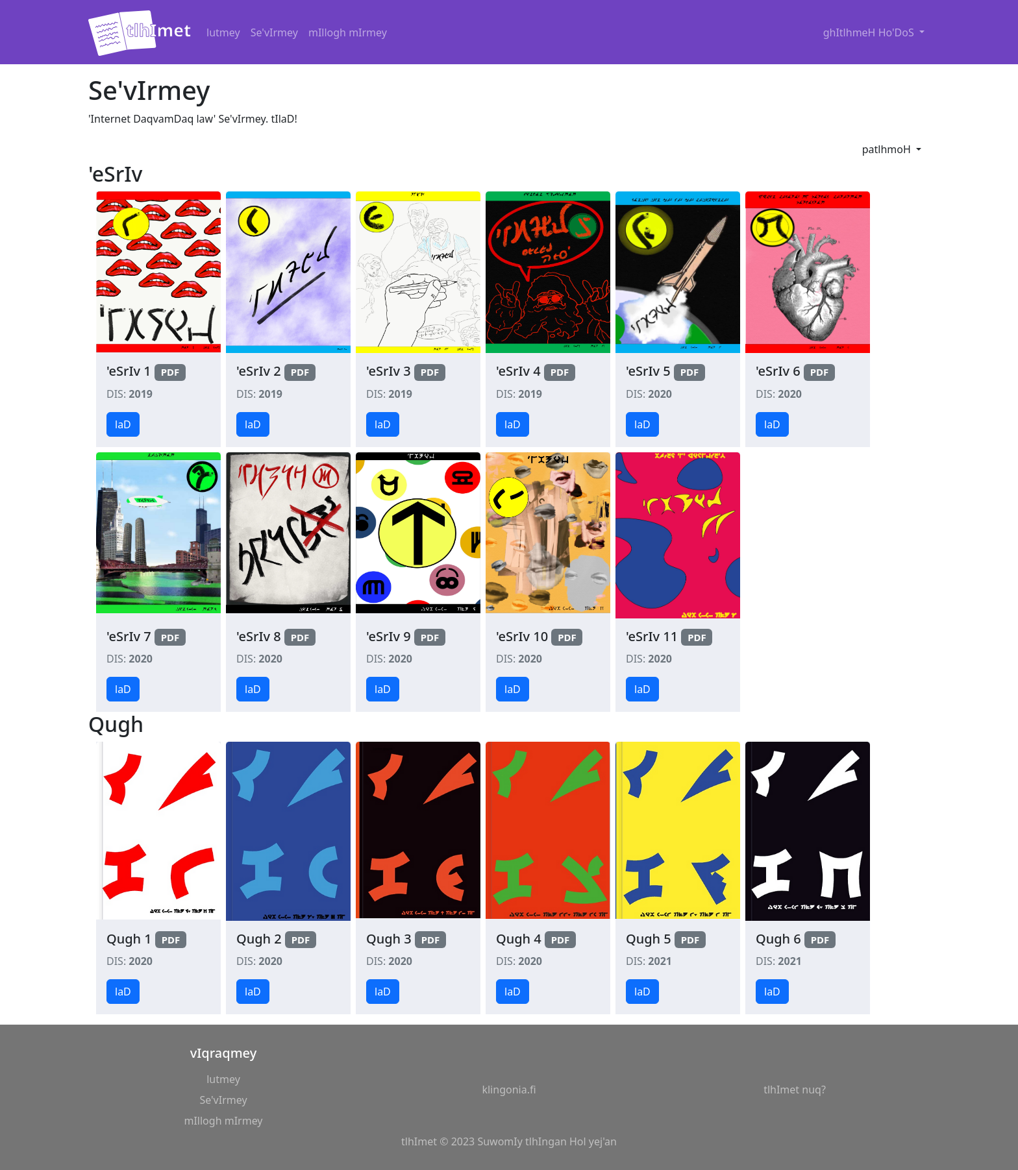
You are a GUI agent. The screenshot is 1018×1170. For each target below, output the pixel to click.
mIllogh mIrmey (347, 32)
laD (123, 424)
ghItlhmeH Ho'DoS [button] (870, 32)
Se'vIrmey (274, 32)
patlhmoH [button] (887, 149)
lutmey (223, 32)
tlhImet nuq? (795, 1089)
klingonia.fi (509, 1089)
